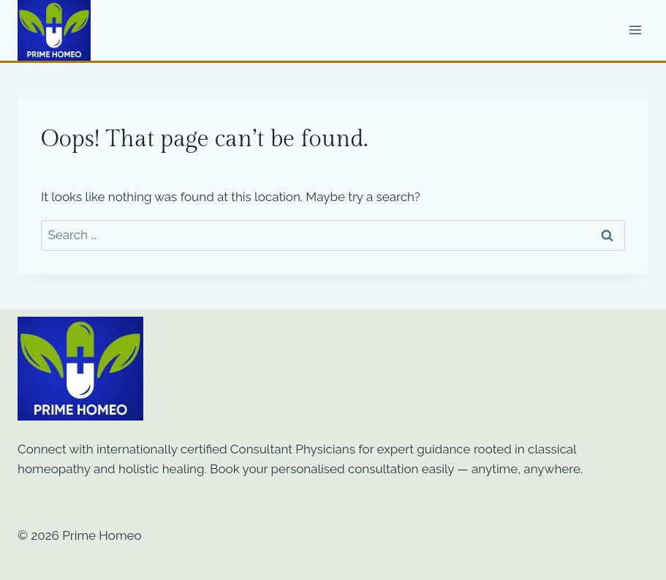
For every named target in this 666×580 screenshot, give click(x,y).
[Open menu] (634, 30)
